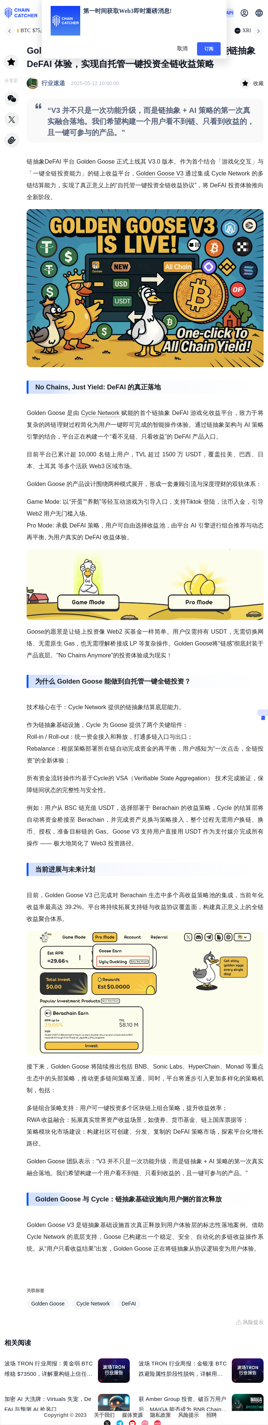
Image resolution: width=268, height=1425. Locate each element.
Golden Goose (47, 1304)
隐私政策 (160, 1415)
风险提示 (188, 1415)
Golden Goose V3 (159, 173)
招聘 (211, 1415)
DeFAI (129, 1304)
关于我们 (104, 1415)
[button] (259, 13)
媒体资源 (132, 1415)
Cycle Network (101, 413)
